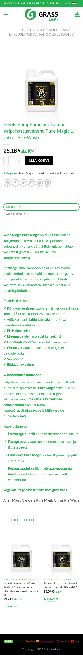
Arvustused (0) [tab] (18, 214)
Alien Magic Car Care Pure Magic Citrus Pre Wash (41, 500)
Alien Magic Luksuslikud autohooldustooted (41, 32)
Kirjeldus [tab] (13, 207)
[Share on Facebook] (15, 183)
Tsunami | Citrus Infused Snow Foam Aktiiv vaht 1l (61, 585)
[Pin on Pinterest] (39, 183)
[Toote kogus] (11, 160)
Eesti (72, 3)
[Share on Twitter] (23, 183)
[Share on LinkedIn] (47, 183)
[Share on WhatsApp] (7, 183)
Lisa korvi (39, 160)
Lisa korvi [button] (10, 606)
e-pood (37, 30)
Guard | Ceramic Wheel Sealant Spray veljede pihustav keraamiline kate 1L (20, 589)
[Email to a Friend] (31, 183)
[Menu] (6, 14)
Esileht (18, 30)
